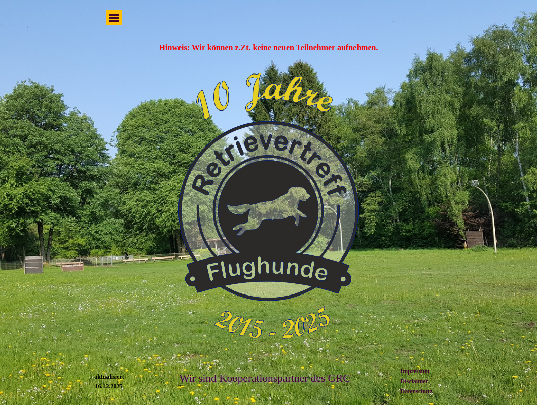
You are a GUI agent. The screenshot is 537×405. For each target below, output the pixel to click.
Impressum (415, 371)
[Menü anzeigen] (114, 17)
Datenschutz (417, 391)
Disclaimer (414, 381)
